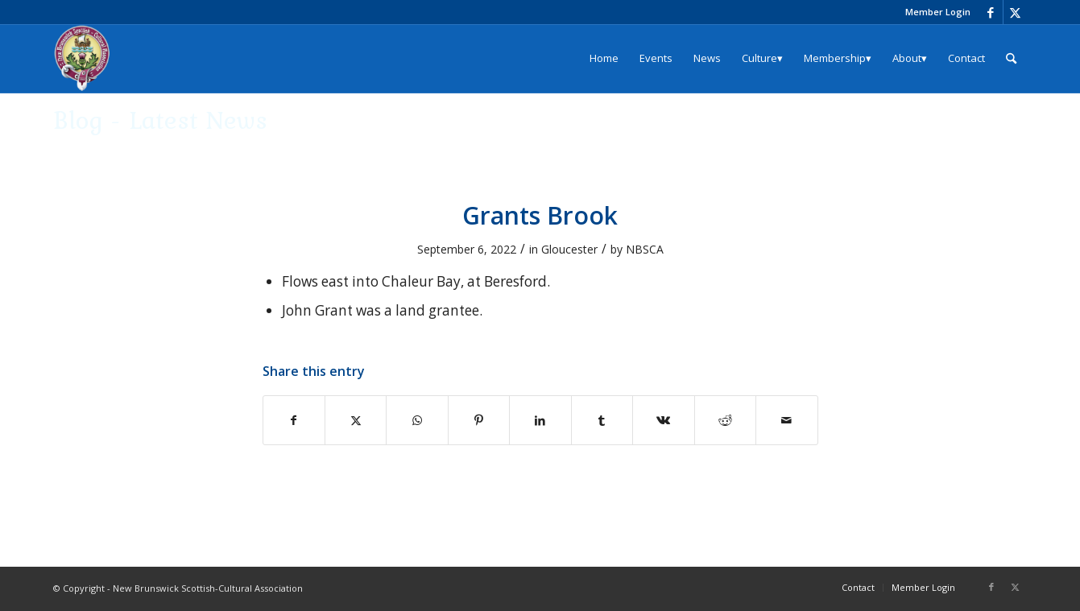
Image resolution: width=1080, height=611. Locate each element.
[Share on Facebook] (294, 420)
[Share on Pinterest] (479, 420)
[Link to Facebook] (991, 12)
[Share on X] (355, 420)
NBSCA (645, 249)
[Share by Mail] (786, 420)
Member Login (937, 12)
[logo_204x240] (82, 58)
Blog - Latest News (160, 119)
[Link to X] (1015, 12)
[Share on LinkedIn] (540, 420)
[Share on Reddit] (725, 420)
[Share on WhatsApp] (417, 420)
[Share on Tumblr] (602, 420)
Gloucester (569, 249)
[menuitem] (933, 12)
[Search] (1011, 58)
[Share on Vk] (663, 420)
